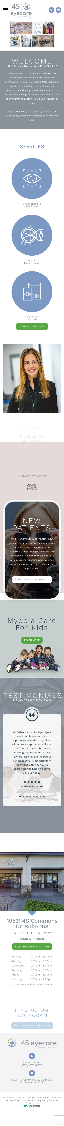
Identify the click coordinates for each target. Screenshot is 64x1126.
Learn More (32, 640)
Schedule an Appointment (32, 579)
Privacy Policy (41, 1100)
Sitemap (54, 1100)
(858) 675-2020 (32, 938)
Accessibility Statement (19, 1100)
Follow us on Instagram (33, 1025)
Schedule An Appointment (32, 946)
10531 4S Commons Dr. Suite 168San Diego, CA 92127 (32, 1081)
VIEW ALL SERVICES (32, 326)
